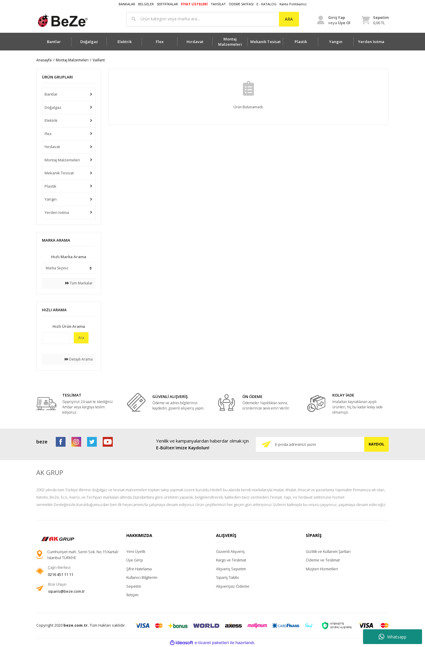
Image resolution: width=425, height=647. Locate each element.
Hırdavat (52, 146)
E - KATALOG (266, 4)
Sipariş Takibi (227, 577)
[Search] (212, 19)
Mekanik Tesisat (59, 173)
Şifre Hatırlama (139, 568)
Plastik (50, 186)
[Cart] (375, 20)
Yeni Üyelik (135, 551)
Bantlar (51, 94)
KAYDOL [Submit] (376, 444)
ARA (289, 19)
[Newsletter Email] (322, 444)
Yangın (51, 199)
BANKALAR (127, 4)
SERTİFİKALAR (167, 4)
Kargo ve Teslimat (231, 560)
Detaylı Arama (79, 359)
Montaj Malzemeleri (62, 160)
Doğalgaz (53, 107)
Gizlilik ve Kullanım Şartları (328, 551)
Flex (48, 133)
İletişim (132, 594)
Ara (81, 337)
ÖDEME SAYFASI (241, 4)
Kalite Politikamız (293, 4)
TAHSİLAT (218, 4)
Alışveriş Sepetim (231, 568)
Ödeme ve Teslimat (323, 560)
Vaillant (99, 60)
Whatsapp (392, 636)
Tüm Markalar (79, 283)
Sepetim (133, 586)
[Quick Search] (56, 338)
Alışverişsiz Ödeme (232, 586)
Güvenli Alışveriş (230, 551)
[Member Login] (333, 20)
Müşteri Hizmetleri (322, 568)
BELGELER (146, 4)
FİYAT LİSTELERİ (194, 4)
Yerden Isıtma (57, 212)
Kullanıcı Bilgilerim (141, 577)
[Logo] (62, 20)
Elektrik (51, 120)
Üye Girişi (134, 560)
